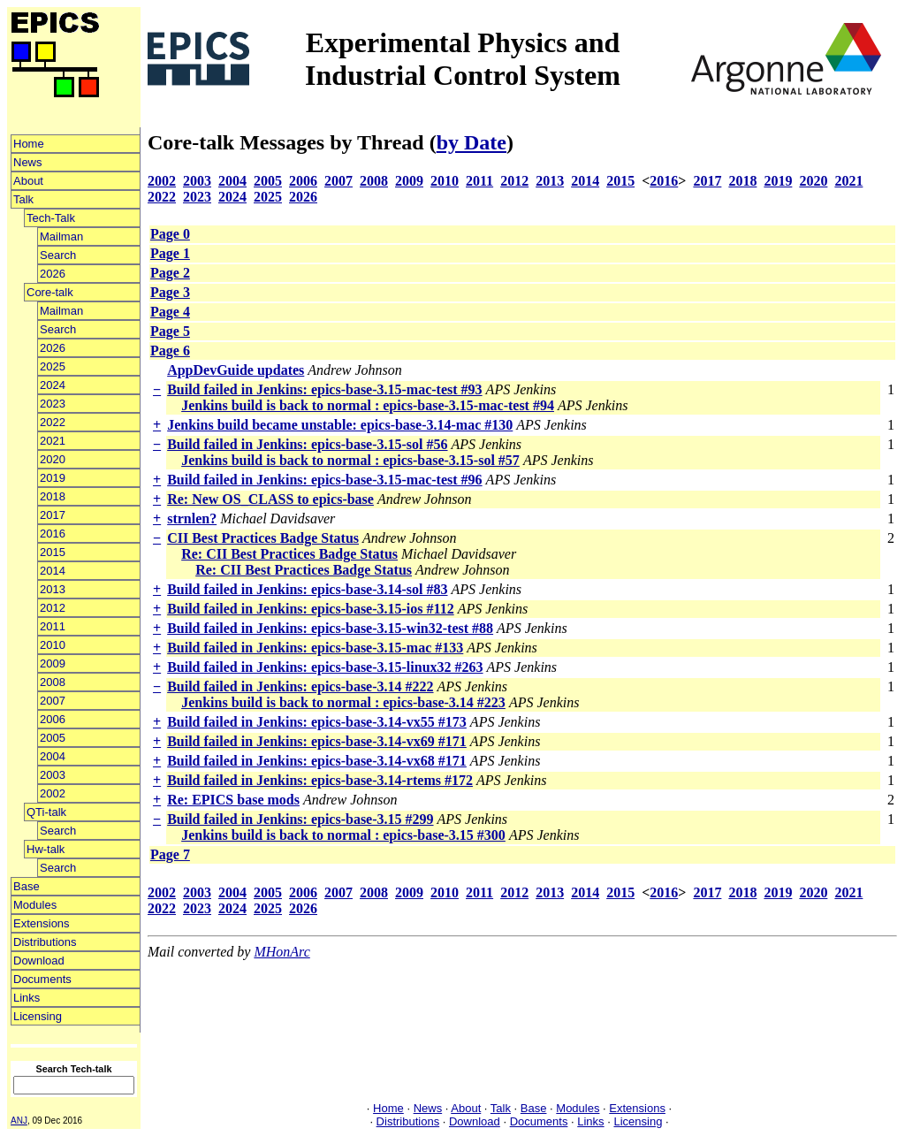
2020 (52, 459)
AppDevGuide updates (235, 369)
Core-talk (50, 292)
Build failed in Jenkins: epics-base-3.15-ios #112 (310, 608)
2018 (52, 496)
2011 (52, 626)
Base (26, 886)
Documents (42, 979)
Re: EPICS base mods (233, 799)
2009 (52, 663)
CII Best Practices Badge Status (263, 537)
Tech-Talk (51, 218)
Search (58, 255)
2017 (52, 515)
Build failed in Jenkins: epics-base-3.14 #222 (300, 686)
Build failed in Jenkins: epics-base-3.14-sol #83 (307, 589)
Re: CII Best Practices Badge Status (289, 553)
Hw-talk (46, 849)
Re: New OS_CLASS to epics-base (270, 499)
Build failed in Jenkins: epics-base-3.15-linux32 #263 (325, 667)
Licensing (37, 1016)
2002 (52, 793)
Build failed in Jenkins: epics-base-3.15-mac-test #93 (324, 389)
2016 (52, 533)
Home (28, 143)
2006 (52, 719)
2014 (52, 570)
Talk (23, 199)
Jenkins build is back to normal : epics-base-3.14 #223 (343, 702)
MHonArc (281, 951)
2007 (52, 700)
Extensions (41, 923)
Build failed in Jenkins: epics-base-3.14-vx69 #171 (317, 741)
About (28, 180)
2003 (52, 774)
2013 (52, 589)
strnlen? (192, 518)
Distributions (45, 942)
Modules (35, 904)
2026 (52, 273)
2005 (52, 737)
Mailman (61, 236)
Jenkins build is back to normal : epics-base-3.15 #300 (343, 834)
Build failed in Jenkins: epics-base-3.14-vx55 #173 (317, 721)
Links (26, 997)
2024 (52, 385)
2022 (52, 422)
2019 (52, 477)
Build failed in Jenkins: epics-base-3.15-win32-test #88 (330, 628)
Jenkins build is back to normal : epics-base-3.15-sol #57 (350, 460)
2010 (52, 645)
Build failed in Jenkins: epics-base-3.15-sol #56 (307, 444)
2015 (52, 552)
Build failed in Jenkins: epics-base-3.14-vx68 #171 (317, 760)
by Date (471, 142)
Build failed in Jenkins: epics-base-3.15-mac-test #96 (324, 479)
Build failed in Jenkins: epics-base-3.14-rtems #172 (320, 780)
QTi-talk (46, 812)
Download (39, 960)
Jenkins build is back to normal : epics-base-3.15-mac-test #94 (367, 405)
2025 (52, 366)
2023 (52, 403)
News (27, 162)
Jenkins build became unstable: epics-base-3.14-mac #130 (340, 424)
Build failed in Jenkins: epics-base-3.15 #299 (300, 819)
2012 (52, 607)
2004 (52, 756)
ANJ (19, 1120)
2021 (52, 440)
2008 (52, 682)
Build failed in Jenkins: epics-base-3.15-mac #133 (315, 647)
